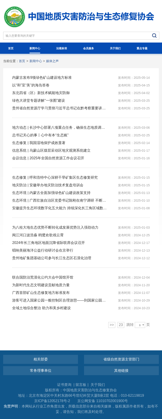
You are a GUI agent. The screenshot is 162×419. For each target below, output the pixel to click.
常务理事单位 (40, 370)
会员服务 (88, 48)
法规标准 (61, 48)
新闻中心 (34, 50)
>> (112, 325)
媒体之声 (52, 61)
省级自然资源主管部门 (121, 359)
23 (121, 325)
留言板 (80, 385)
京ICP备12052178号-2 (52, 401)
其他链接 (121, 370)
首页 (10, 48)
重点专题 (142, 48)
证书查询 (64, 385)
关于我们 (115, 48)
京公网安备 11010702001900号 (102, 401)
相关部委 (40, 359)
